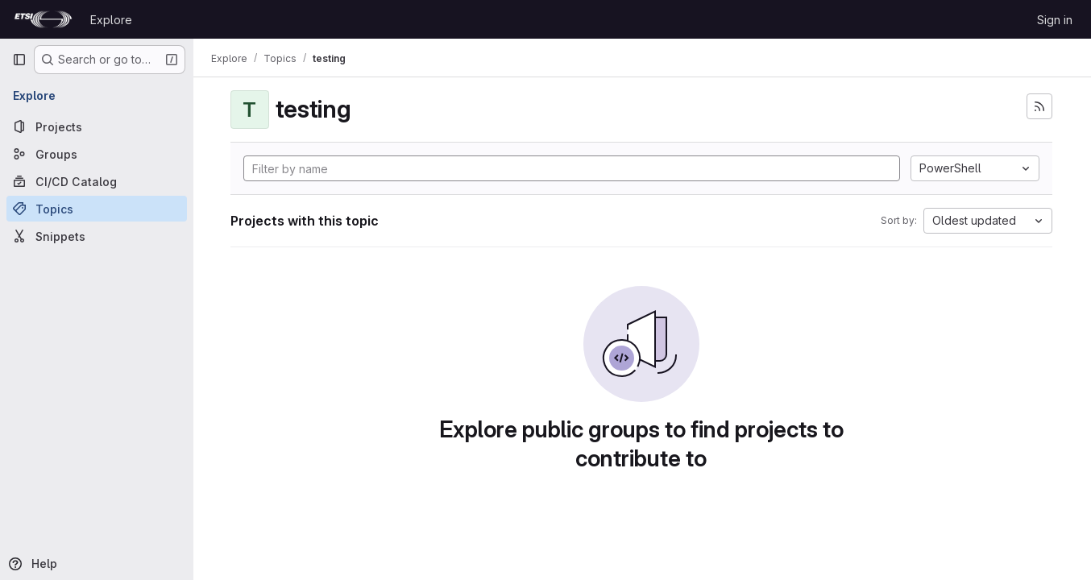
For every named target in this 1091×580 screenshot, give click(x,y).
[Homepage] (43, 19)
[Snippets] (96, 236)
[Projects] (96, 126)
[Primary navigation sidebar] (19, 59)
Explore (111, 20)
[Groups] (96, 154)
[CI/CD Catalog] (96, 181)
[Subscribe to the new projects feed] (1039, 106)
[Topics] (96, 209)
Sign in (1054, 20)
